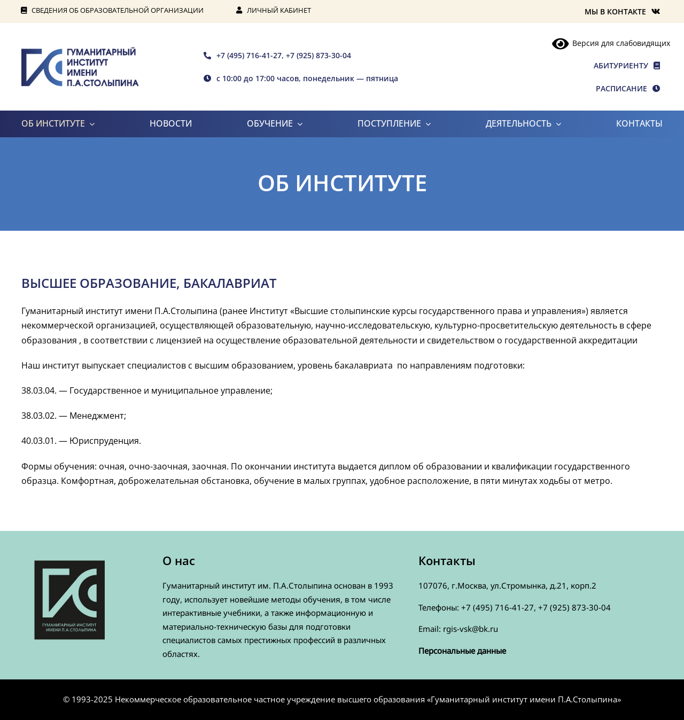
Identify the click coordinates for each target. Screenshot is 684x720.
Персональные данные (462, 650)
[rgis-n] (80, 51)
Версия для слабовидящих (611, 43)
